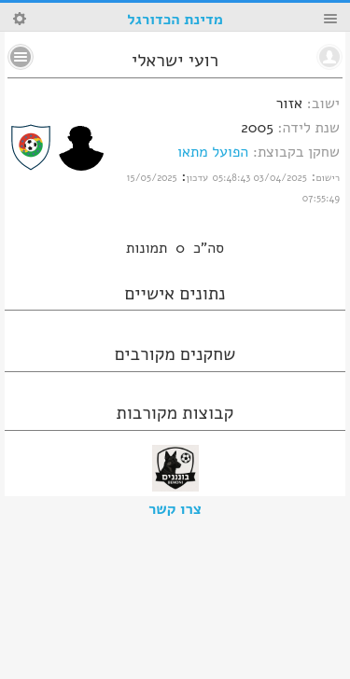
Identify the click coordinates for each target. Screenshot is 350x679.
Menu (330, 19)
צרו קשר (175, 509)
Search (20, 19)
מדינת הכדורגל (174, 19)
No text (20, 57)
